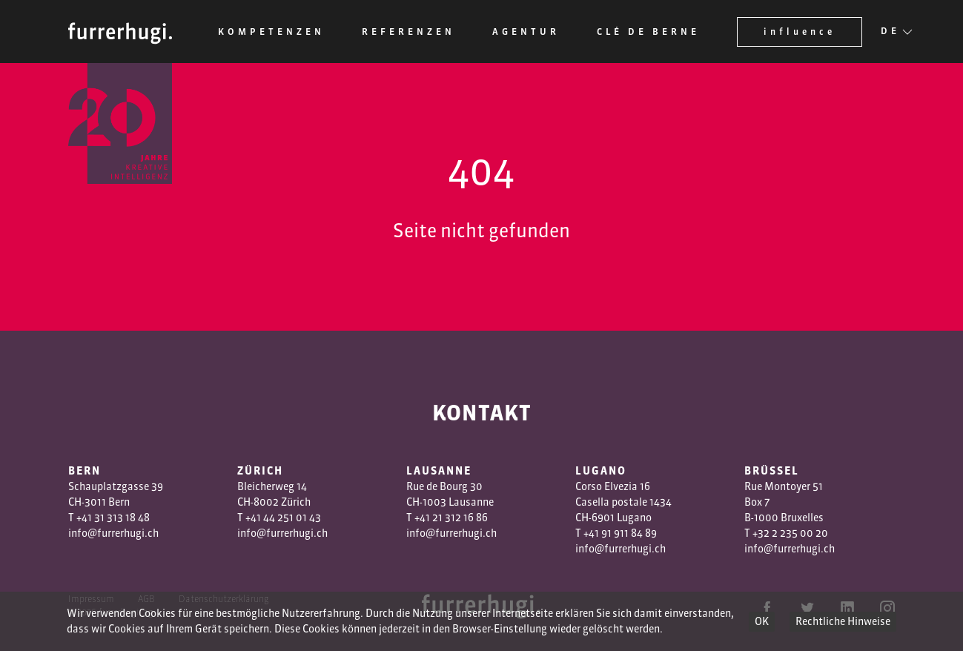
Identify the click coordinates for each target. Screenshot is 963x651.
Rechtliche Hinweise (842, 621)
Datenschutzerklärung (224, 598)
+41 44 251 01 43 (283, 517)
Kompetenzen (271, 31)
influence (799, 31)
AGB (146, 598)
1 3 (444, 517)
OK (762, 621)
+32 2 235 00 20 (790, 533)
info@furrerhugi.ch (113, 533)
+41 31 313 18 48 (113, 517)
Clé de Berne (648, 31)
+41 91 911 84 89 (620, 533)
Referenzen (408, 31)
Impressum (91, 598)
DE (890, 31)
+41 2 (426, 517)
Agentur (526, 31)
